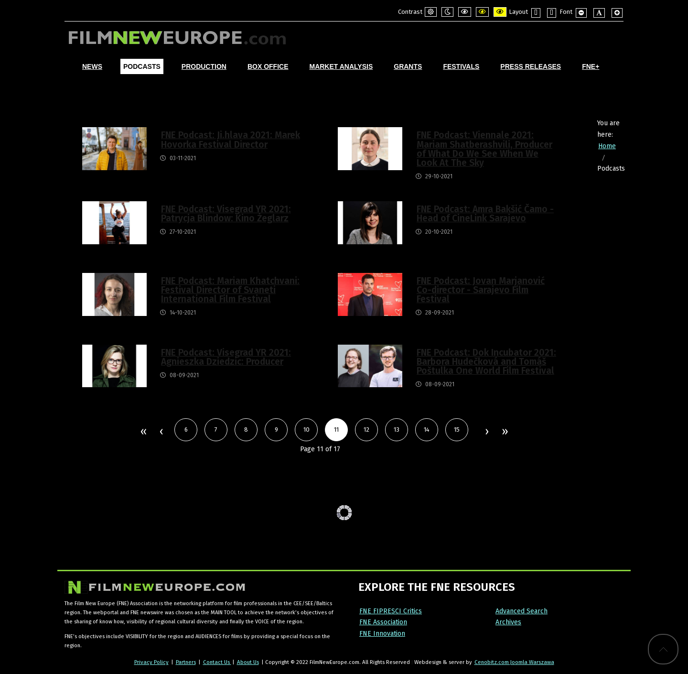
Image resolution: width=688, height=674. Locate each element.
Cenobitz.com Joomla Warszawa (514, 662)
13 (396, 429)
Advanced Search (521, 611)
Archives (508, 622)
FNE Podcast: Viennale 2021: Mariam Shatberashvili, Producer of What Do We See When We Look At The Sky (484, 149)
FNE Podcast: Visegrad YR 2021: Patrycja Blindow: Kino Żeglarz (226, 214)
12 (366, 429)
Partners (186, 662)
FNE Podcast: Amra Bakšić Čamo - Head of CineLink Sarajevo (485, 214)
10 (306, 429)
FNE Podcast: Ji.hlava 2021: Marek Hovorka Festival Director (230, 140)
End (504, 432)
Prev (161, 432)
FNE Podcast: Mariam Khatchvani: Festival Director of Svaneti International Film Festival (230, 289)
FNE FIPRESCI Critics (390, 611)
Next (486, 432)
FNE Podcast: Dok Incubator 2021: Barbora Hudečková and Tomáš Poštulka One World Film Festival (486, 361)
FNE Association (383, 622)
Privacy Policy (151, 662)
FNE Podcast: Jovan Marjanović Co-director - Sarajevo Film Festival (481, 289)
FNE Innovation (382, 634)
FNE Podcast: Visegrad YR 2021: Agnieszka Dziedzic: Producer (226, 357)
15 (457, 429)
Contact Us (217, 662)
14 (427, 429)
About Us (248, 662)
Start (143, 432)
